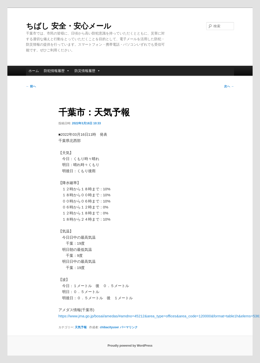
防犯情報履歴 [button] (57, 71)
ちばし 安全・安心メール (68, 26)
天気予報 (81, 327)
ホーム (33, 71)
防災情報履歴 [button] (87, 71)
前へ (31, 86)
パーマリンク (129, 327)
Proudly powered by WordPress (129, 345)
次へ (229, 86)
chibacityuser (109, 327)
